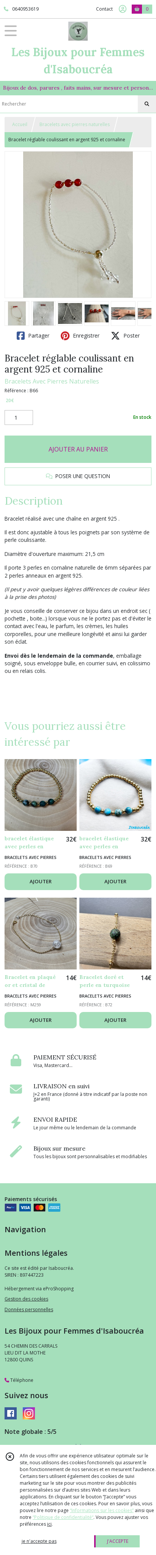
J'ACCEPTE (117, 1541)
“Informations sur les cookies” (102, 1510)
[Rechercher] (147, 104)
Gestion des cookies (26, 1299)
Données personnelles (29, 1309)
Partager (33, 335)
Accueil (19, 124)
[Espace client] (122, 9)
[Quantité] (19, 417)
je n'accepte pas (39, 1541)
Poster (125, 335)
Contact (104, 9)
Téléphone (19, 1380)
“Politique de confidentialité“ (63, 1517)
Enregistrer (80, 335)
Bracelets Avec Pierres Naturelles (52, 381)
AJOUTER (41, 881)
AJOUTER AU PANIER (78, 449)
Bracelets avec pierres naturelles (74, 124)
